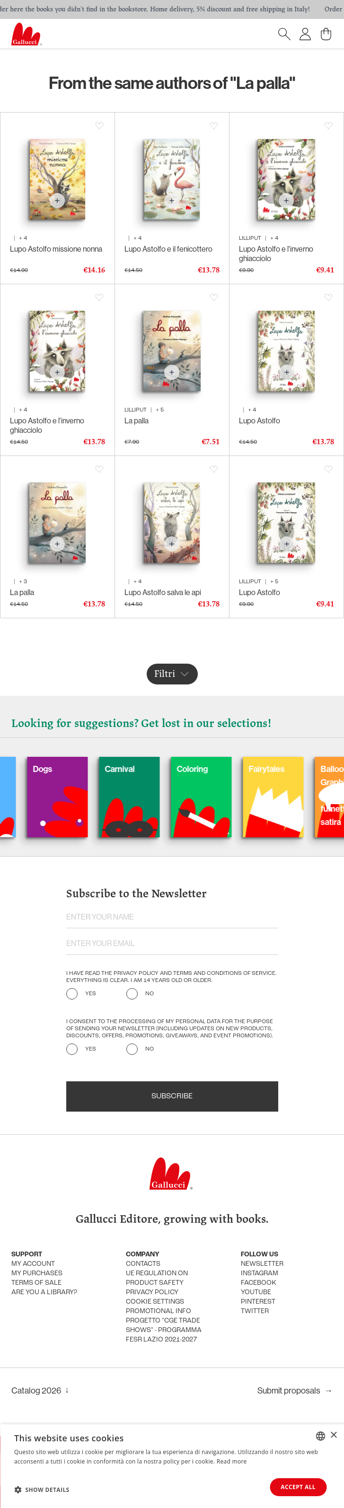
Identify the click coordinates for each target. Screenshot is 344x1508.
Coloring (207, 768)
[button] (42, 1489)
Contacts (143, 1264)
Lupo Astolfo (259, 420)
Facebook (258, 1283)
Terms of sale (36, 1283)
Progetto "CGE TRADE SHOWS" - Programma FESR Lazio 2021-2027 (164, 1330)
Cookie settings (155, 1302)
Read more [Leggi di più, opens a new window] (232, 1461)
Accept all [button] (298, 1487)
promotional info (158, 1311)
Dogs (57, 768)
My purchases (36, 1273)
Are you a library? (44, 1292)
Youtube (256, 1292)
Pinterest (258, 1302)
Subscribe (172, 1096)
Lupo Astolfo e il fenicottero (168, 249)
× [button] (333, 1435)
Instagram (259, 1273)
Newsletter (262, 1264)
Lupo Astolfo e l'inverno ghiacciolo (276, 253)
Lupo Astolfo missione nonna (56, 249)
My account (33, 1264)
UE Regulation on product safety (157, 1278)
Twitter (255, 1311)
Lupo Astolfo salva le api (162, 592)
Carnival (135, 768)
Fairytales (282, 768)
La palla (136, 420)
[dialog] (172, 1466)
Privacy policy (152, 1292)
